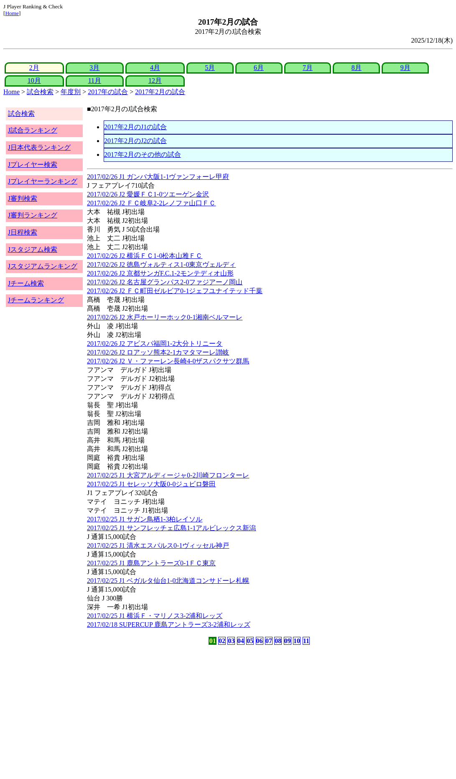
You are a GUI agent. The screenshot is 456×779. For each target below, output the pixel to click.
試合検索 (40, 91)
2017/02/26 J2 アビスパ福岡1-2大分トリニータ (154, 343)
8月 (357, 67)
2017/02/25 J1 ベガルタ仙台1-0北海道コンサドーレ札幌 (168, 580)
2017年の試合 (108, 91)
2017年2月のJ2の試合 (135, 140)
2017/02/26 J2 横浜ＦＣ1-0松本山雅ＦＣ (144, 255)
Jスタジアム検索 (32, 249)
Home (12, 13)
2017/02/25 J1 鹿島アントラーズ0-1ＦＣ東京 (151, 563)
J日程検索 (22, 232)
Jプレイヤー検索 (32, 164)
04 (240, 640)
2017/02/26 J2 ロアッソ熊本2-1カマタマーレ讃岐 (158, 352)
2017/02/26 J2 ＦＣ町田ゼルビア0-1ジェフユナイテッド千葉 (174, 290)
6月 (259, 67)
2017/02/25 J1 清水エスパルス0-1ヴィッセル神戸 (158, 545)
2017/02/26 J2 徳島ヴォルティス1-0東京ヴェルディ (161, 264)
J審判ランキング (32, 215)
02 (222, 640)
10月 (34, 80)
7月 (308, 67)
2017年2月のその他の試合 (142, 154)
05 (250, 640)
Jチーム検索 (26, 283)
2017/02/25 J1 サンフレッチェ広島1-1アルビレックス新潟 (171, 527)
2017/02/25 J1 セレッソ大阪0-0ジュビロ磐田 (151, 484)
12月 (155, 80)
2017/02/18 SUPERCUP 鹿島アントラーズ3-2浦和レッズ (168, 624)
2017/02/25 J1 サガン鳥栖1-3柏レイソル (144, 519)
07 (268, 640)
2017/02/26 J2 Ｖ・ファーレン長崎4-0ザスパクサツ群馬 (168, 361)
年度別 (71, 91)
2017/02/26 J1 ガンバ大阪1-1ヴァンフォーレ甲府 (158, 176)
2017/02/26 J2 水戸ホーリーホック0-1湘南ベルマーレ (164, 317)
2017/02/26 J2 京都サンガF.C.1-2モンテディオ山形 (160, 273)
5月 (210, 67)
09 (287, 640)
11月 (94, 80)
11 (306, 640)
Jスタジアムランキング (42, 266)
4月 (155, 67)
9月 (405, 67)
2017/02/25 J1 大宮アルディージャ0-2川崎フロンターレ (168, 475)
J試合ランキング (32, 130)
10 (296, 640)
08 (278, 640)
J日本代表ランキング (39, 147)
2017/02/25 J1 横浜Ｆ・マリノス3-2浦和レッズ (154, 615)
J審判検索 (22, 198)
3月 (94, 67)
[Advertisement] (187, 712)
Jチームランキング (36, 300)
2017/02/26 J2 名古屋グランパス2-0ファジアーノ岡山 (164, 282)
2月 (34, 67)
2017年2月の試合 (160, 91)
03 (231, 640)
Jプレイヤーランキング (42, 181)
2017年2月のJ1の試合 (135, 126)
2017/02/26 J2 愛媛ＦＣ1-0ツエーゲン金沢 (148, 194)
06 (259, 640)
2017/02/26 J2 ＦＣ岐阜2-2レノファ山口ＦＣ (151, 203)
